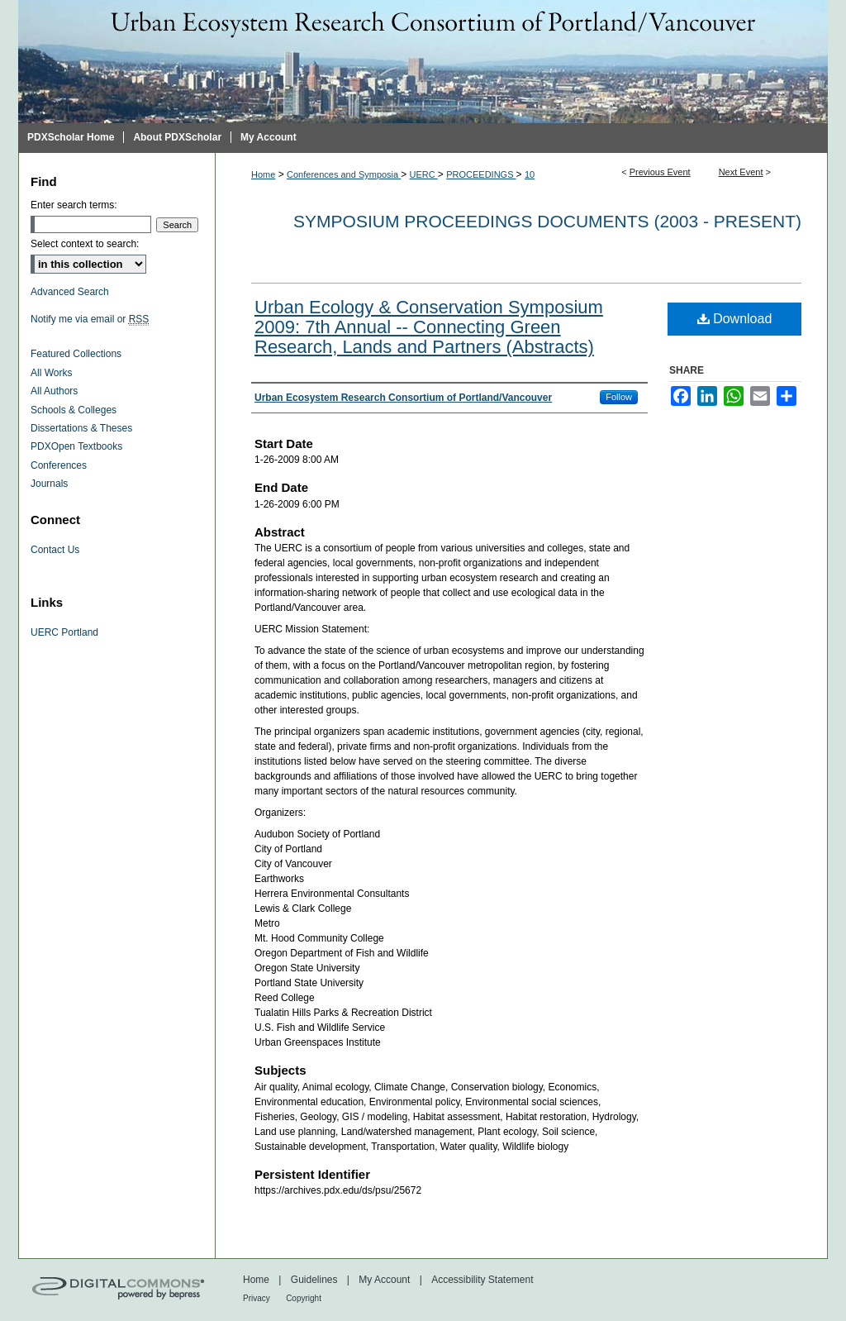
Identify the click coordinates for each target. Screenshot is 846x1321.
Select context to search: (85, 244)
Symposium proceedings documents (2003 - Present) (547, 221)
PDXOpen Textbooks (76, 446)
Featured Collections (76, 354)
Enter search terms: (74, 205)
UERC (424, 174)
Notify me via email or (90, 319)
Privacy (256, 1298)
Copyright (303, 1298)
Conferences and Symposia (344, 174)
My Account (384, 1279)
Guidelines (314, 1279)
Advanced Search (70, 292)
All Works (51, 373)
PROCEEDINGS (481, 174)
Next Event (741, 172)
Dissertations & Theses (81, 428)
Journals (49, 483)
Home (263, 174)
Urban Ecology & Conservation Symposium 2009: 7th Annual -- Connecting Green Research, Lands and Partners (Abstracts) (428, 327)
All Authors (54, 391)
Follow (619, 397)
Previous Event (660, 172)
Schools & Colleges (73, 410)
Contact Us (55, 550)
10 (530, 174)
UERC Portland (64, 632)
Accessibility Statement (482, 1279)
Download (734, 319)
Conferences (59, 465)
